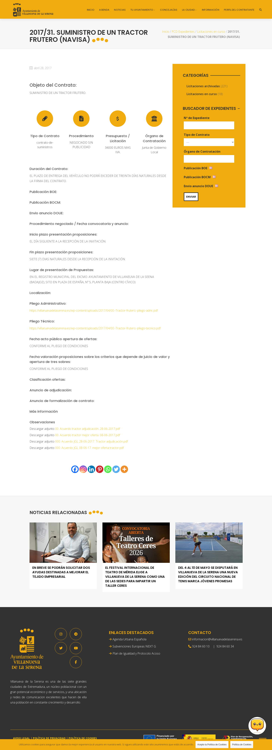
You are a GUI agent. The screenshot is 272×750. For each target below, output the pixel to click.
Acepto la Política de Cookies (212, 744)
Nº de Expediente (197, 118)
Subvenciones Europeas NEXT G (134, 646)
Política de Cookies (241, 744)
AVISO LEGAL (21, 738)
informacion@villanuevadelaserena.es (217, 639)
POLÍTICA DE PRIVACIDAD (49, 738)
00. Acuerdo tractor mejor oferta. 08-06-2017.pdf (87, 435)
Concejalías (168, 10)
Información (210, 10)
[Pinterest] (99, 469)
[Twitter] (116, 469)
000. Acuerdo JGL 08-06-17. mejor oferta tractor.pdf (89, 448)
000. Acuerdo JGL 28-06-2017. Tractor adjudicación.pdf (91, 441)
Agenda (104, 10)
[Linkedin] (91, 469)
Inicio (91, 10)
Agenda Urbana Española (129, 639)
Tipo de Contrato (197, 135)
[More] (124, 469)
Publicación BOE (195, 168)
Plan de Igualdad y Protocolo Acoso (136, 653)
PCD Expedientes (183, 32)
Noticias (120, 10)
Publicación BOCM (197, 177)
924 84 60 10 (201, 646)
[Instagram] (83, 469)
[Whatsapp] (108, 469)
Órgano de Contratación (202, 151)
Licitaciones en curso (211, 32)
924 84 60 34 (225, 646)
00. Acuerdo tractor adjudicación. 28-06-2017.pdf (87, 429)
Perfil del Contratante (239, 10)
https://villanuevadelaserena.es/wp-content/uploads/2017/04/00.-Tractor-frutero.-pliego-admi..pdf (94, 310)
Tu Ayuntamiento (141, 10)
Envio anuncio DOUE (198, 186)
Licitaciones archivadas (203, 86)
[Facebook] (75, 469)
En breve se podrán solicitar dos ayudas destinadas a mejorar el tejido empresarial (61, 572)
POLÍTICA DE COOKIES (83, 738)
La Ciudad (188, 10)
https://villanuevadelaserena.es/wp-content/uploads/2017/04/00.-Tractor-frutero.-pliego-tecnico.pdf (95, 328)
